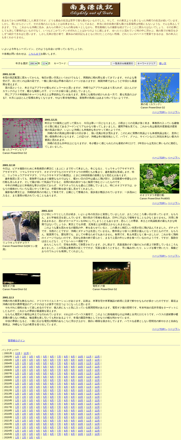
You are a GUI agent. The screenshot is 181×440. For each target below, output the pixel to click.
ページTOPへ (159, 112)
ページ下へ (174, 112)
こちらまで (35, 53)
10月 (80, 356)
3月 (31, 356)
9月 (73, 356)
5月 (45, 356)
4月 (38, 356)
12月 (26, 353)
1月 (17, 356)
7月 (59, 356)
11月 (17, 353)
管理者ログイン (16, 340)
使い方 (162, 63)
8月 (66, 356)
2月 (24, 356)
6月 (52, 356)
